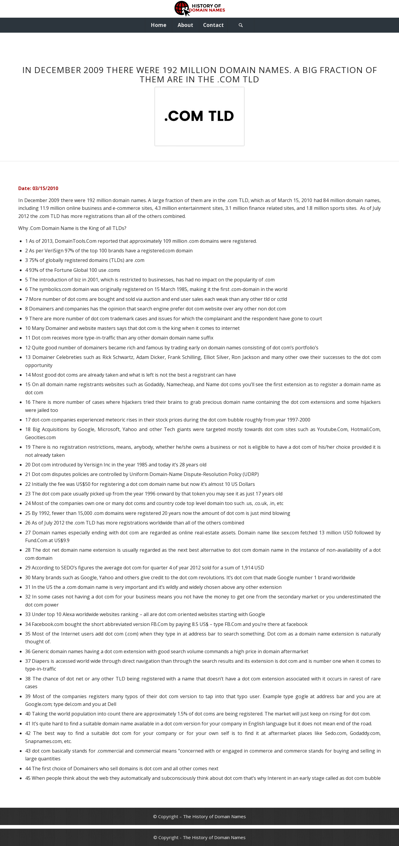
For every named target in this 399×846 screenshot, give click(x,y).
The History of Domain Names (214, 816)
